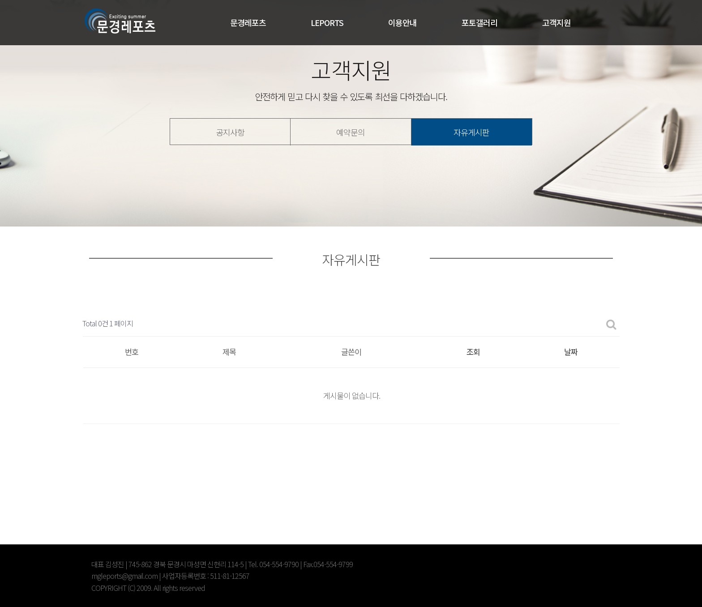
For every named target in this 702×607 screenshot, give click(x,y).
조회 (473, 351)
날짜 (571, 351)
